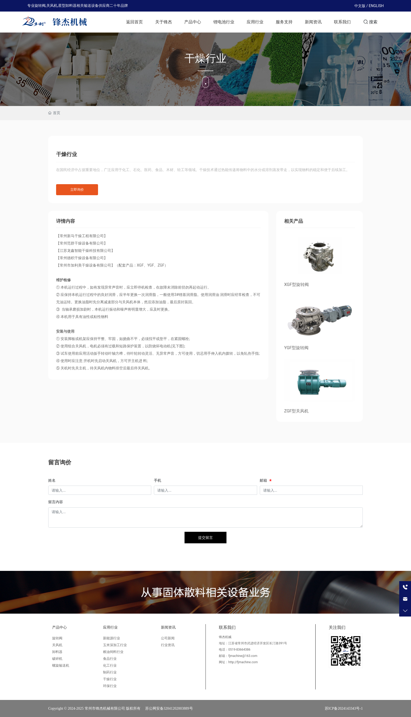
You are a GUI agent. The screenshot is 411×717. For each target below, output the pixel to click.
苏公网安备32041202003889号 (169, 708)
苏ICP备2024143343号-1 (344, 708)
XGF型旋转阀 (296, 284)
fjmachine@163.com (242, 656)
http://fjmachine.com (243, 662)
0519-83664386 (239, 649)
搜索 (370, 21)
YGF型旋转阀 (296, 347)
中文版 (359, 6)
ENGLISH (376, 6)
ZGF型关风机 (296, 410)
